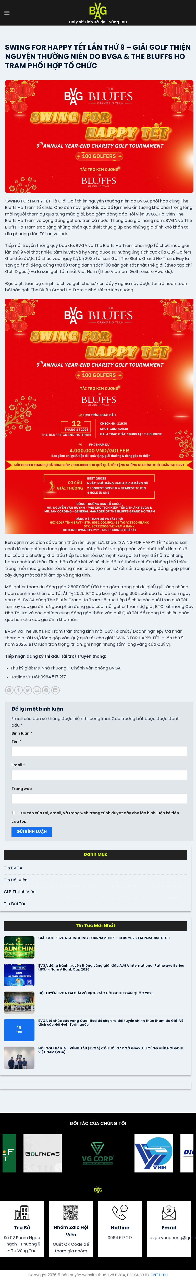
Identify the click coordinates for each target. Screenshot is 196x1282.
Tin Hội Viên (16, 880)
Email (18, 765)
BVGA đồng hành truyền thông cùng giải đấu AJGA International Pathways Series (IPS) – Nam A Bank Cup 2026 (111, 968)
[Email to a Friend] (37, 690)
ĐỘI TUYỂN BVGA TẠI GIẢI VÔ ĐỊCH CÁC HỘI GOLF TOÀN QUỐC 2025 (96, 993)
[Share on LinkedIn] (55, 690)
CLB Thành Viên (19, 892)
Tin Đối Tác (15, 904)
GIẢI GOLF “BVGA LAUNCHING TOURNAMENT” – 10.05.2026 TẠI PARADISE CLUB (103, 938)
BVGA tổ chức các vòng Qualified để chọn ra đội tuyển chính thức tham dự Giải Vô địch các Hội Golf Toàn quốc (110, 1023)
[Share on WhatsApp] (9, 690)
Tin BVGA (13, 868)
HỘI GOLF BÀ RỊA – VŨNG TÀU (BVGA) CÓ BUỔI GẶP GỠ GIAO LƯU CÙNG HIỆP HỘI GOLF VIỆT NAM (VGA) (110, 1050)
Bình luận (21, 734)
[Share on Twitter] (27, 690)
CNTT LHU (159, 1275)
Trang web (21, 789)
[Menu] (7, 12)
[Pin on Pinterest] (46, 690)
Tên (16, 742)
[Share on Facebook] (18, 690)
